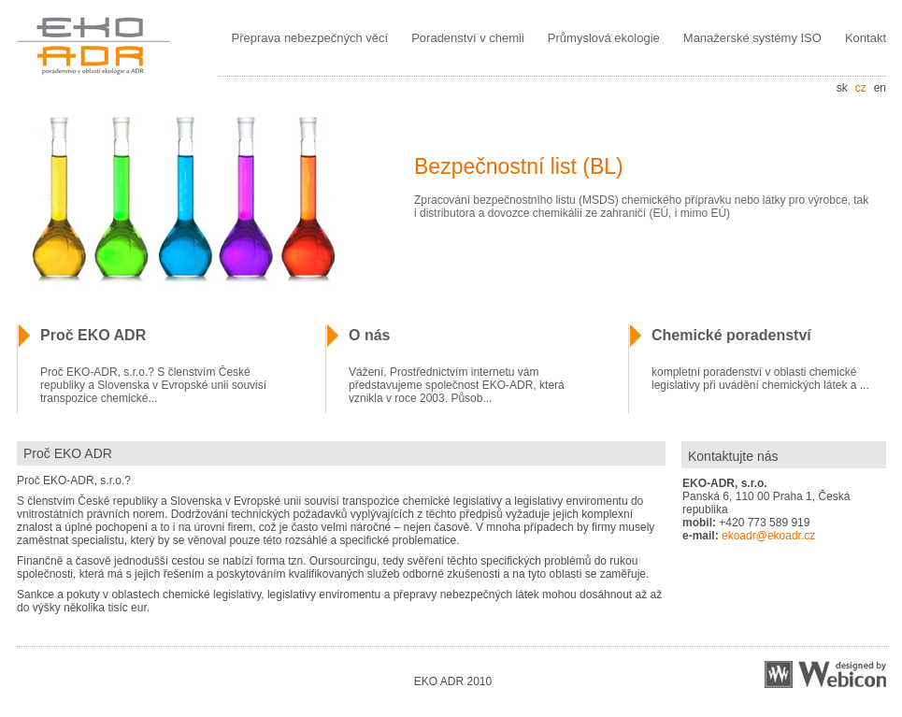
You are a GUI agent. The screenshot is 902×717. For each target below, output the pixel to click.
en (880, 87)
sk (842, 87)
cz (860, 87)
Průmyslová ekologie (604, 38)
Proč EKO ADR (93, 335)
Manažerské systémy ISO (752, 38)
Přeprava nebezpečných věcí (310, 38)
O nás (369, 335)
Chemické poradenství (731, 335)
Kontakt (865, 38)
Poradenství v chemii (467, 38)
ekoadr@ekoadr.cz (768, 535)
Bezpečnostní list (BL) (518, 166)
